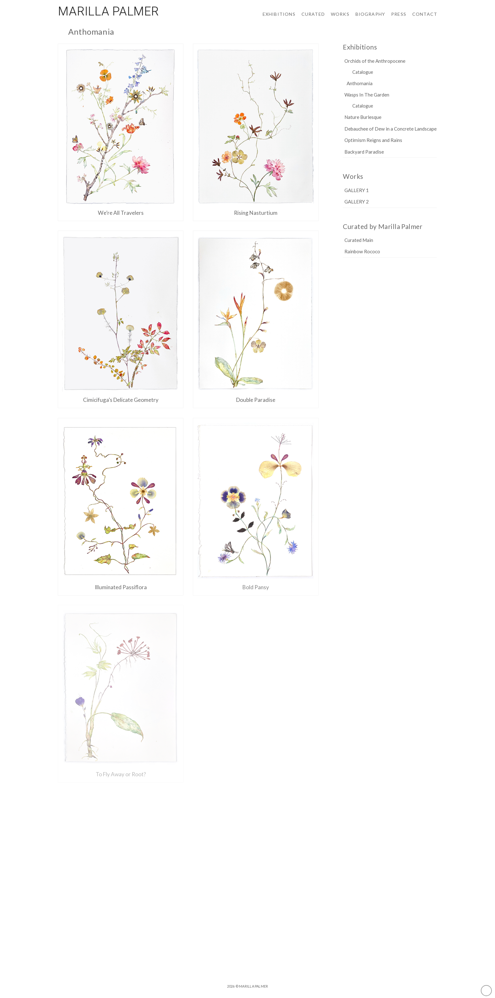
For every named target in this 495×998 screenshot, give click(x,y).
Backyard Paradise (364, 152)
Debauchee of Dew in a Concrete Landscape (390, 129)
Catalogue (362, 72)
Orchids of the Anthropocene (374, 61)
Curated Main (358, 240)
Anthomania (360, 83)
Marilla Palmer (108, 12)
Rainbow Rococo (362, 251)
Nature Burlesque (362, 117)
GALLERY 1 (356, 190)
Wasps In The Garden (366, 94)
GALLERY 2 (356, 201)
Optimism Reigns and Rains (373, 140)
